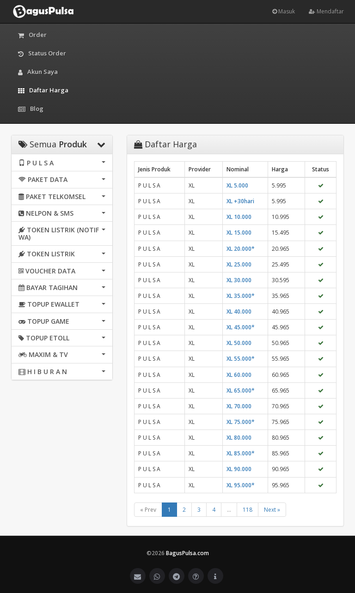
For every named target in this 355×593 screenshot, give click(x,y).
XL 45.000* (240, 327)
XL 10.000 (238, 217)
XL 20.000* (240, 249)
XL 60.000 (238, 375)
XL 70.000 (238, 406)
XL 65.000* (240, 390)
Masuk (283, 11)
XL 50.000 (238, 343)
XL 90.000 (238, 469)
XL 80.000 (238, 438)
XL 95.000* (240, 485)
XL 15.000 (238, 232)
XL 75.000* (240, 422)
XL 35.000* (240, 296)
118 (247, 510)
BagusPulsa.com (187, 553)
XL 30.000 (238, 280)
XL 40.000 (238, 311)
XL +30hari (240, 201)
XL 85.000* (240, 453)
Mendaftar (326, 11)
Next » (272, 510)
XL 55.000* (240, 359)
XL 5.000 (237, 185)
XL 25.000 (238, 264)
